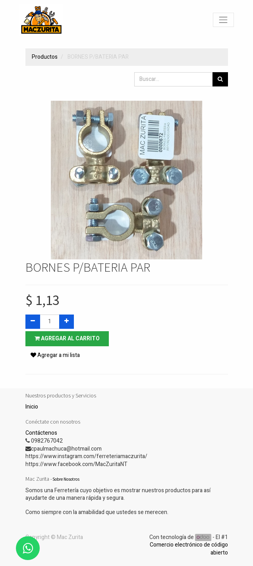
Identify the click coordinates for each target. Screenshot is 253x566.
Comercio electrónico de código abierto (189, 549)
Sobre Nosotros (65, 479)
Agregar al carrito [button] (67, 338)
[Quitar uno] (32, 322)
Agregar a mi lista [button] (55, 355)
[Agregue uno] (66, 322)
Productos (45, 57)
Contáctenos (41, 433)
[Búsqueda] (220, 79)
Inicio (31, 407)
